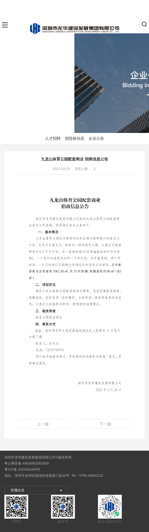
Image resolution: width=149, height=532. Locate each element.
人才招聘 (53, 138)
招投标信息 (74, 138)
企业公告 (96, 138)
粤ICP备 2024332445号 (22, 469)
